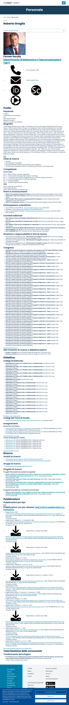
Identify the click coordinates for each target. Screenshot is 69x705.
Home (4, 17)
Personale (9, 17)
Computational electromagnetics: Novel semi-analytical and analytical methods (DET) (28, 460)
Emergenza (31, 673)
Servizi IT (48, 673)
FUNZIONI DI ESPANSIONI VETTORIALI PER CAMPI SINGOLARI (23, 479)
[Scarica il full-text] (16, 531)
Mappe (29, 671)
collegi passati (11, 416)
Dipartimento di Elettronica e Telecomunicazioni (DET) (32, 61)
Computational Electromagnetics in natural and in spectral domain (23, 428)
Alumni (47, 676)
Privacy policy (5, 701)
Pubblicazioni (11, 499)
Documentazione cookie (14, 701)
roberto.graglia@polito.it (32, 80)
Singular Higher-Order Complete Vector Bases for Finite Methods (23, 553)
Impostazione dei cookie (50, 692)
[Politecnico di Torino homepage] (11, 3)
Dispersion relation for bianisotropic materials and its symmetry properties (25, 566)
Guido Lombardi (23, 660)
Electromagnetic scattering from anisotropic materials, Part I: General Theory (26, 559)
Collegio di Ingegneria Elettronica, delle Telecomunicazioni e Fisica (23, 420)
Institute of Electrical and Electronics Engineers (38, 211)
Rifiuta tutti (51, 696)
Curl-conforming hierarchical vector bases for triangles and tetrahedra (24, 581)
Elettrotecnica (9, 440)
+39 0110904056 (30, 70)
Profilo (7, 108)
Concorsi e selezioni (51, 668)
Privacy (30, 676)
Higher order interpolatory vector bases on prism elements (21, 594)
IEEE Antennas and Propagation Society (22, 209)
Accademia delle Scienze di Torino (33, 207)
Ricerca (8, 453)
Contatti (30, 668)
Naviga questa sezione (34, 30)
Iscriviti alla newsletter (52, 678)
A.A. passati (11, 436)
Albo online (31, 685)
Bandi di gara (49, 671)
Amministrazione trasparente (35, 682)
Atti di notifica (31, 688)
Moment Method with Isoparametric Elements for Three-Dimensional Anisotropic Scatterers (30, 522)
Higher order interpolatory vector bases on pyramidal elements (22, 629)
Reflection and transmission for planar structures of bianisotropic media (25, 606)
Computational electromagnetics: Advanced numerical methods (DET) (24, 459)
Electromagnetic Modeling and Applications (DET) (19, 466)
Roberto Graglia (15, 660)
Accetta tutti (50, 700)
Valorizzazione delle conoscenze (22, 651)
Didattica (9, 357)
